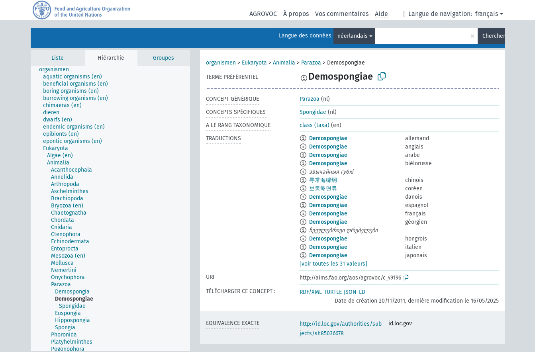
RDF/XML (311, 292)
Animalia (284, 62)
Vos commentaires (341, 14)
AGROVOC (263, 14)
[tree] (110, 208)
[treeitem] (57, 69)
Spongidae (313, 112)
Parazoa (311, 62)
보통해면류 (323, 188)
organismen (221, 62)
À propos (296, 14)
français (486, 14)
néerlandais (352, 36)
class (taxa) (314, 125)
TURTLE (333, 292)
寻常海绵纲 (323, 180)
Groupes (163, 58)
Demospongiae (328, 138)
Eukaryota (254, 62)
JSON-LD (354, 292)
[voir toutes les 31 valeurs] (333, 263)
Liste (57, 58)
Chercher (493, 36)
